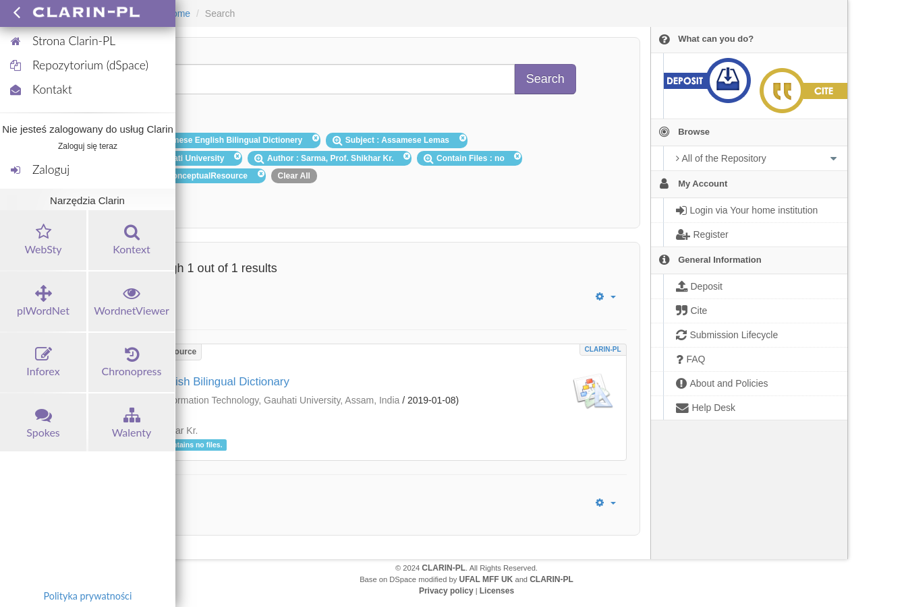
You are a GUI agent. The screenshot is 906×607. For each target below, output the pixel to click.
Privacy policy (446, 591)
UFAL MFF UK (486, 579)
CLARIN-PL (603, 349)
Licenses (497, 591)
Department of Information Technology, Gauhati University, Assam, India (249, 400)
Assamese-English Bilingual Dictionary (192, 381)
